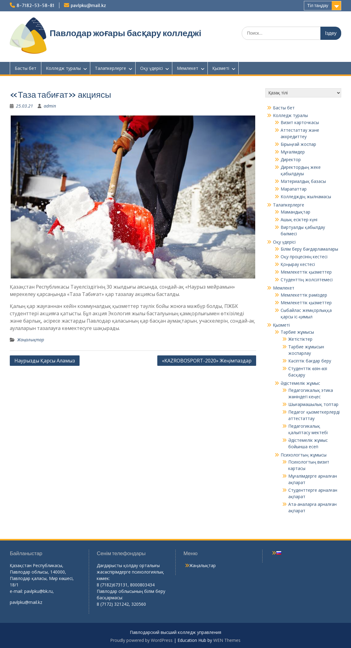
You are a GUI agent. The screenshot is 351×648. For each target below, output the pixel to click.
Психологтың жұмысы (304, 455)
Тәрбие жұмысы (297, 332)
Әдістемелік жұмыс (300, 383)
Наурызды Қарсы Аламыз (44, 360)
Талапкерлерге (110, 68)
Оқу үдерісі (151, 68)
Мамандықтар (295, 212)
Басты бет (25, 68)
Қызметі (220, 68)
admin (50, 106)
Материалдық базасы (303, 181)
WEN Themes (227, 640)
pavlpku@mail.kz (88, 5)
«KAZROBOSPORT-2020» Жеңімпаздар (207, 360)
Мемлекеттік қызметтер (306, 272)
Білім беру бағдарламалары (309, 249)
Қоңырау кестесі (298, 264)
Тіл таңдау (317, 5)
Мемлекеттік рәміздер (304, 295)
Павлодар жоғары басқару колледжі (125, 33)
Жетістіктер (300, 339)
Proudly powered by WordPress (141, 640)
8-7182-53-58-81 (35, 5)
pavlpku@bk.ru (38, 591)
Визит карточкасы (300, 122)
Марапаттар (294, 189)
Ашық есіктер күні (299, 219)
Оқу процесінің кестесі (304, 257)
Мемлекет (187, 68)
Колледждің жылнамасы (306, 196)
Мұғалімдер (293, 152)
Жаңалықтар (30, 340)
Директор (291, 159)
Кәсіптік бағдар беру (309, 361)
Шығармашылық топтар (313, 404)
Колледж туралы (63, 68)
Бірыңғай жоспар (298, 144)
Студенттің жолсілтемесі (307, 279)
